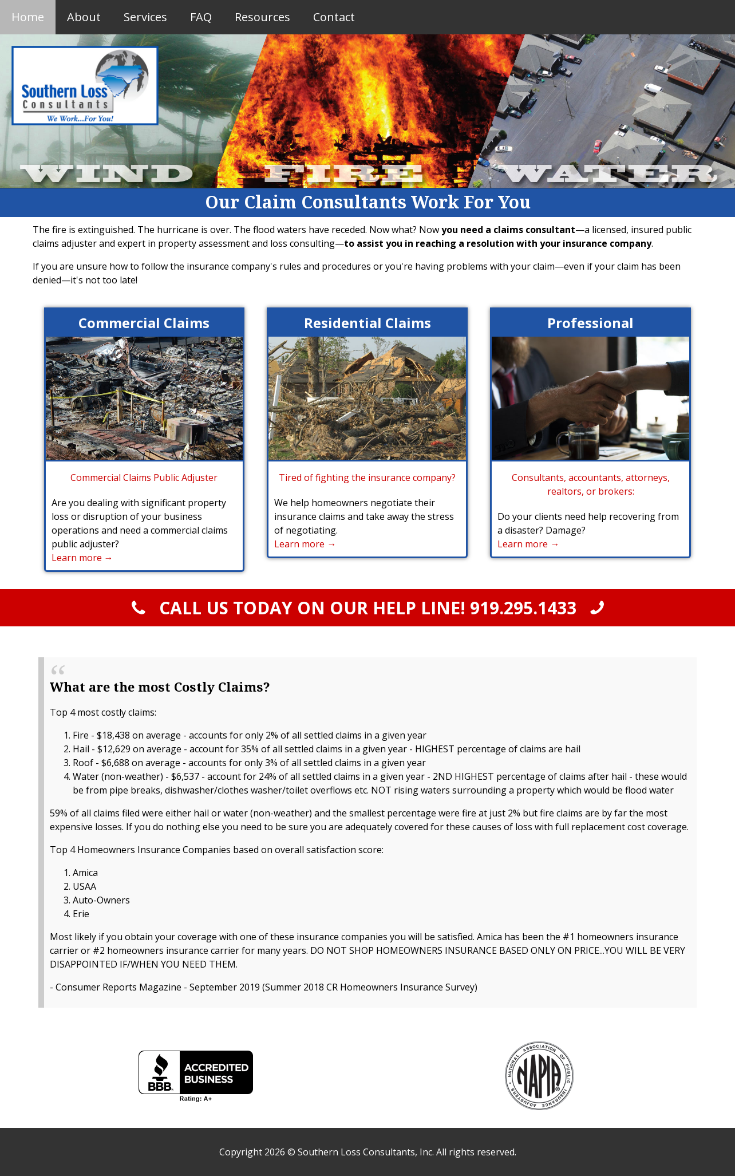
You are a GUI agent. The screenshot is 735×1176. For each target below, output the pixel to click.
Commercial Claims (144, 322)
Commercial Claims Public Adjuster (144, 477)
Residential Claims (367, 322)
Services (145, 17)
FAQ (201, 17)
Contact (334, 17)
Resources (262, 17)
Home (27, 17)
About (84, 17)
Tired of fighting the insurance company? (367, 477)
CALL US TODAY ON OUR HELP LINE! (368, 607)
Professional (590, 322)
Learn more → (82, 557)
